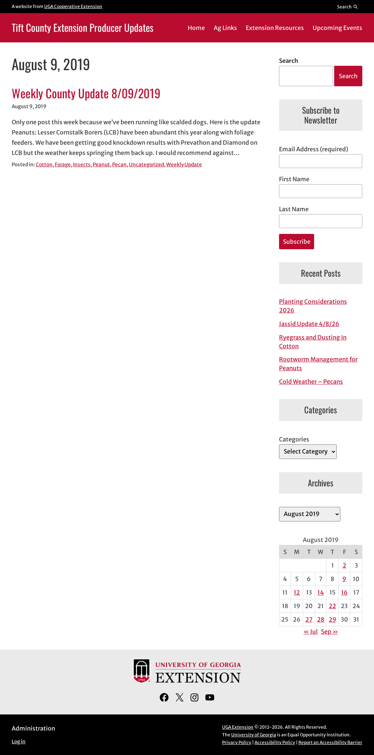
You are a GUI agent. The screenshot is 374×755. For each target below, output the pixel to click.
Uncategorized (146, 165)
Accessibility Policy (275, 742)
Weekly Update (184, 165)
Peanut (101, 165)
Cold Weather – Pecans (311, 381)
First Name (294, 179)
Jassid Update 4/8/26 (309, 323)
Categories (294, 439)
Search (288, 60)
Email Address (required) (313, 149)
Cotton (44, 165)
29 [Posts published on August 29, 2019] (332, 619)
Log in (19, 742)
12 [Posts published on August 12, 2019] (297, 592)
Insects (82, 165)
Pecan (119, 165)
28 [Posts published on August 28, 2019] (320, 619)
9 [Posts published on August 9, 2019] (344, 579)
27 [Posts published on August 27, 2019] (309, 619)
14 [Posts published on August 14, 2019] (320, 592)
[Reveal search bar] (347, 6)
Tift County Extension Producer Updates (82, 27)
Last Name (294, 209)
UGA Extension (237, 727)
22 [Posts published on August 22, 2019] (332, 606)
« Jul (311, 631)
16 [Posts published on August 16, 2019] (344, 592)
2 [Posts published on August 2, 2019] (344, 565)
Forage (63, 165)
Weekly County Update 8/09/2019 (86, 93)
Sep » (329, 631)
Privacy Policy (236, 742)
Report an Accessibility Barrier (330, 742)
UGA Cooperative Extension (73, 6)
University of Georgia (253, 734)
